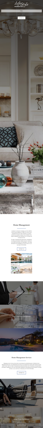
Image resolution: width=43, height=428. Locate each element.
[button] (21, 249)
